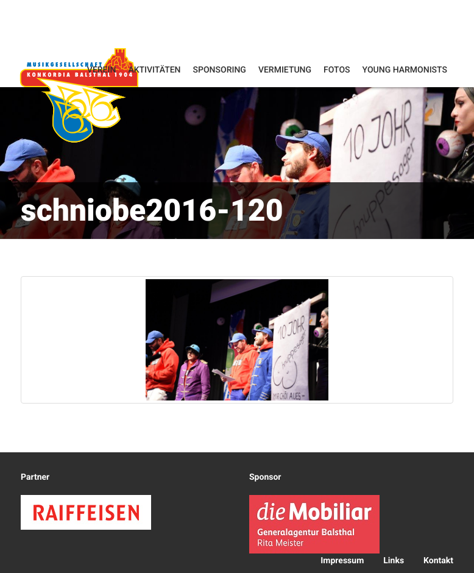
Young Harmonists (405, 70)
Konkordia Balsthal (79, 94)
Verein (101, 70)
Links (393, 561)
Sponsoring (219, 70)
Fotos (337, 70)
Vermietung (284, 70)
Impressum (342, 561)
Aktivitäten (154, 70)
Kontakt (438, 561)
